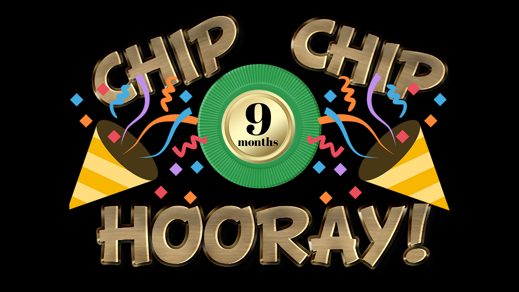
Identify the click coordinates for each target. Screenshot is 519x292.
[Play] (409, 202)
